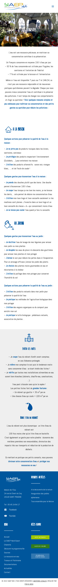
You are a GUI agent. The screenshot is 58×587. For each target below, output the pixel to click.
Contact (7, 572)
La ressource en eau (11, 556)
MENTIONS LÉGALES (40, 581)
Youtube (12, 515)
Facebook (13, 509)
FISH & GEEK (29, 584)
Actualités (8, 568)
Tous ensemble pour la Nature (42, 501)
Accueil (6, 536)
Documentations (10, 564)
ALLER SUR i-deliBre (40, 546)
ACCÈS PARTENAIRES (40, 537)
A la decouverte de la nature (41, 489)
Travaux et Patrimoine (12, 560)
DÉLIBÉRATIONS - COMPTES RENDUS (40, 556)
